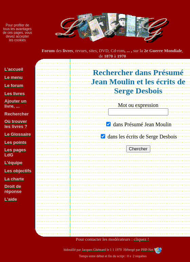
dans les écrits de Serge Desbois (141, 136)
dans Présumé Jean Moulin (141, 124)
